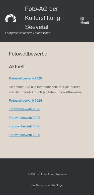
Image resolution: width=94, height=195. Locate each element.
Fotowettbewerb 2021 (24, 126)
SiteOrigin (57, 185)
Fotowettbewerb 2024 (25, 100)
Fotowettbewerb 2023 (24, 109)
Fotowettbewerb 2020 (24, 135)
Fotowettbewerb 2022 (24, 118)
